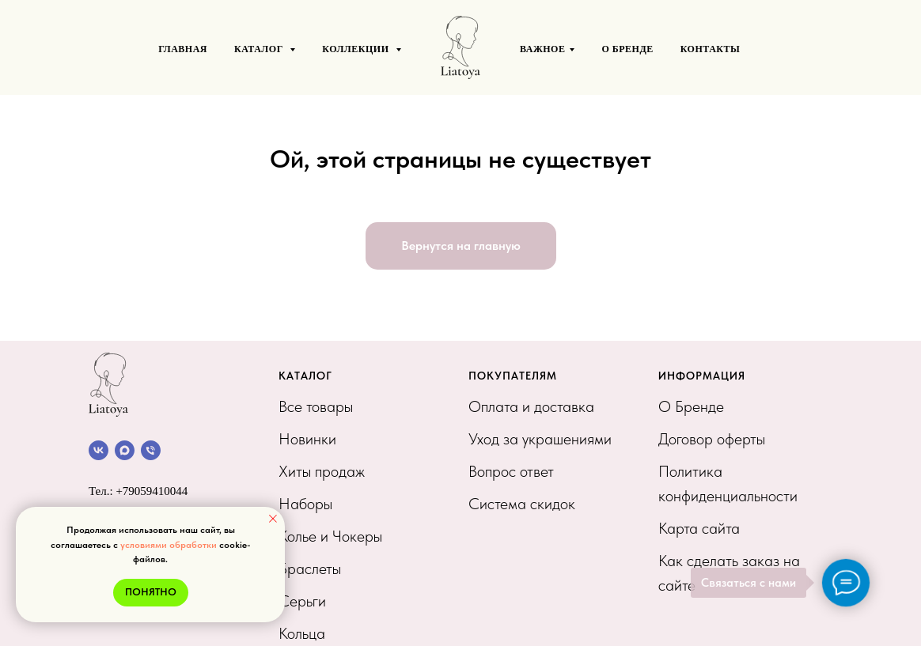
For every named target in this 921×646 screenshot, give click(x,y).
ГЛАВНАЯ (182, 49)
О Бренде (691, 406)
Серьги (302, 600)
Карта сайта (699, 528)
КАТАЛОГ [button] (260, 49)
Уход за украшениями (540, 438)
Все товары (316, 406)
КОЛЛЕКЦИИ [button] (357, 49)
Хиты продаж (322, 471)
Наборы (305, 503)
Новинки (307, 438)
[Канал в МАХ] (125, 450)
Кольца (302, 633)
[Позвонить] (151, 450)
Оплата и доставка (531, 406)
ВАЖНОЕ (542, 49)
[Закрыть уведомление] (273, 519)
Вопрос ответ (511, 471)
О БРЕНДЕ (627, 49)
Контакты (710, 49)
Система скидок (521, 503)
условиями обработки (168, 544)
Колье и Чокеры (330, 536)
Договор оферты (711, 438)
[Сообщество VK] (98, 450)
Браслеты (310, 568)
